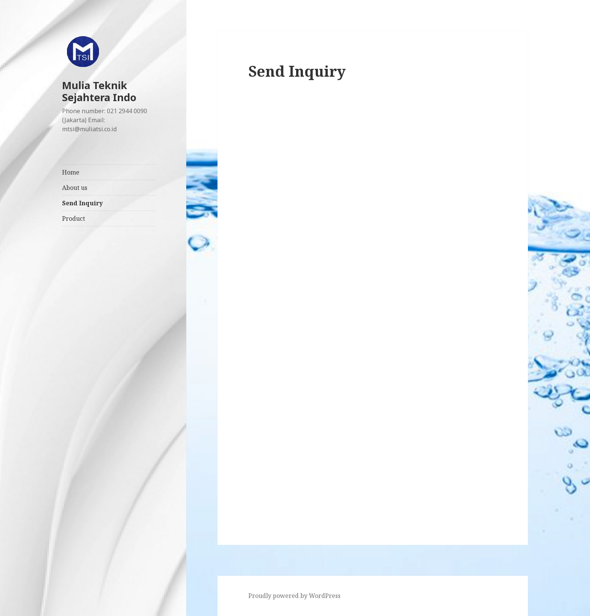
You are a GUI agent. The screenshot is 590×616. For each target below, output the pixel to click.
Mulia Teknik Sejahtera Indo (99, 91)
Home (70, 172)
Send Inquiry (82, 203)
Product (73, 218)
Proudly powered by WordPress (294, 596)
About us (74, 188)
